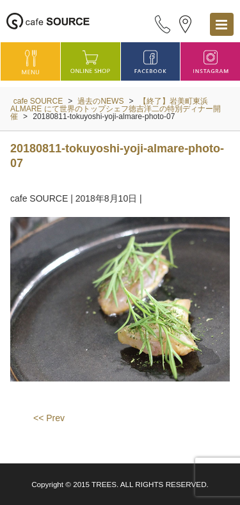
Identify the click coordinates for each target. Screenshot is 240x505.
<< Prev (49, 418)
